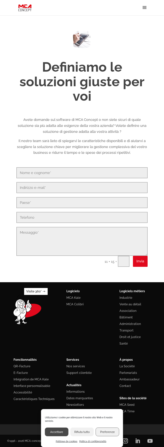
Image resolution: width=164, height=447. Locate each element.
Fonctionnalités (25, 360)
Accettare (56, 432)
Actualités (73, 385)
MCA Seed (126, 405)
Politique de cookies (66, 441)
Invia (140, 261)
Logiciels (73, 291)
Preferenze (107, 432)
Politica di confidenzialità (92, 441)
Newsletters (75, 405)
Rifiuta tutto (82, 432)
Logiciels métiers (132, 291)
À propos (126, 360)
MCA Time (126, 411)
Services (72, 360)
